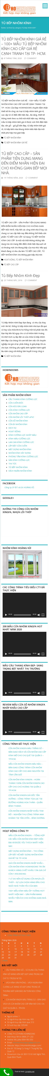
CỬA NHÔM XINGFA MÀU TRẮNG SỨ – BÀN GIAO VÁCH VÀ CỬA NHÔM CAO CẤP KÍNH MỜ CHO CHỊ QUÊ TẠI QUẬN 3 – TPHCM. (24, 1003)
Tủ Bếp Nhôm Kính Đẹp (20, 275)
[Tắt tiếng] (39, 615)
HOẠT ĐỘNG (9, 259)
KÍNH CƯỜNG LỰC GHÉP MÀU (22, 435)
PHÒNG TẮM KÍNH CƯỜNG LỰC (23, 456)
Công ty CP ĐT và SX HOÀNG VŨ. (19, 487)
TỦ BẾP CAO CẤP (11, 264)
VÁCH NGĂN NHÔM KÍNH (20, 470)
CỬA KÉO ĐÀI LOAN (17, 406)
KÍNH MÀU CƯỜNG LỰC (19, 438)
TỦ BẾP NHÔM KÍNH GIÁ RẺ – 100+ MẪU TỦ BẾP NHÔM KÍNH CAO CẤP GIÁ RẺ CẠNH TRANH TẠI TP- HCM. (24, 46)
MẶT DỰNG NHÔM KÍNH (19, 449)
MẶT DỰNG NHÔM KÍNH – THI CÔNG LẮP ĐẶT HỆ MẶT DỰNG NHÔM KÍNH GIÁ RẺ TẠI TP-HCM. (25, 854)
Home (3, 28)
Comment (32, 58)
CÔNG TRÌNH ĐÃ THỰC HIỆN (19, 935)
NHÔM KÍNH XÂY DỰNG (19, 453)
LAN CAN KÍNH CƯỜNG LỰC (21, 442)
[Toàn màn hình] (43, 615)
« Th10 (4, 960)
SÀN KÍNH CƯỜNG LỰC (19, 460)
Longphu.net (29, 1071)
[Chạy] (6, 615)
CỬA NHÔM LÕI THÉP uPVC (21, 417)
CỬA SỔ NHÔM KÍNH (18, 420)
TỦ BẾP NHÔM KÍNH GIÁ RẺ (15, 142)
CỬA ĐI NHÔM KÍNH (17, 424)
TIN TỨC (12, 463)
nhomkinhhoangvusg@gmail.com (26, 1042)
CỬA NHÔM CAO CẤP (18, 413)
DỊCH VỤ (12, 427)
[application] (24, 605)
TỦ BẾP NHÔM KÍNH (12, 137)
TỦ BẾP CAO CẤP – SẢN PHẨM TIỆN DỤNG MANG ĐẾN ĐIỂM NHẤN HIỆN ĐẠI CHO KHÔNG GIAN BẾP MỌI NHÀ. (24, 163)
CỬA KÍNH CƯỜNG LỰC (19, 410)
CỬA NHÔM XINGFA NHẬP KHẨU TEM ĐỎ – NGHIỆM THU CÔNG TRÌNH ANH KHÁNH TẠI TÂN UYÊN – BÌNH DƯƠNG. (26, 814)
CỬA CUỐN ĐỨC (15, 402)
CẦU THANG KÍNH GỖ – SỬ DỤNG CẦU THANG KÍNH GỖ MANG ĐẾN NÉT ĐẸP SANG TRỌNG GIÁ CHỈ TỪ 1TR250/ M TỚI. (23, 974)
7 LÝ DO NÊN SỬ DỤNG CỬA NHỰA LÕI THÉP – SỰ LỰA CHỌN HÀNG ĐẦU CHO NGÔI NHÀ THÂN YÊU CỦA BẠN (26, 882)
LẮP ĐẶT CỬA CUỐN (17, 445)
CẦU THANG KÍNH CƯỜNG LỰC (22, 399)
